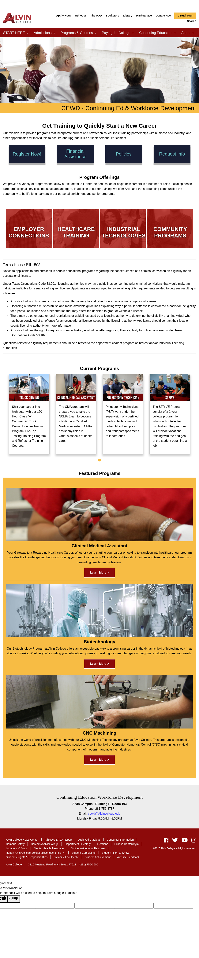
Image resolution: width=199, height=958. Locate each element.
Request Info (172, 153)
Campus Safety (15, 844)
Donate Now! (164, 15)
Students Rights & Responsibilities (26, 857)
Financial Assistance (75, 154)
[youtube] (185, 841)
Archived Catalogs (89, 839)
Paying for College (119, 33)
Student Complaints (84, 852)
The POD (96, 15)
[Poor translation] (14, 899)
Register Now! (27, 153)
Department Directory (78, 844)
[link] (27, 33)
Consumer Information (120, 839)
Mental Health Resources (49, 848)
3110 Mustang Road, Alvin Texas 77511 (52, 864)
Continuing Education (158, 33)
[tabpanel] (29, 414)
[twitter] (175, 841)
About (188, 33)
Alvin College (14, 864)
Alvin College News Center (22, 839)
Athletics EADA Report (58, 839)
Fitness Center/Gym (126, 844)
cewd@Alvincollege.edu (104, 813)
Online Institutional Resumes (88, 848)
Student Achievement (98, 857)
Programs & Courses (80, 33)
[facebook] (166, 841)
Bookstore (112, 15)
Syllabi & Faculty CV (66, 857)
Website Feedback (128, 857)
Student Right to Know (115, 852)
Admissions (45, 33)
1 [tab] (99, 460)
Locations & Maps (17, 848)
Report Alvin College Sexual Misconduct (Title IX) (35, 852)
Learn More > (99, 572)
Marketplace (144, 15)
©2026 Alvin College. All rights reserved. (174, 848)
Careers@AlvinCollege (44, 844)
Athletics (81, 15)
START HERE (17, 33)
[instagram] (193, 841)
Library (127, 15)
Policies (124, 153)
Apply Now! (63, 15)
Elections (102, 844)
